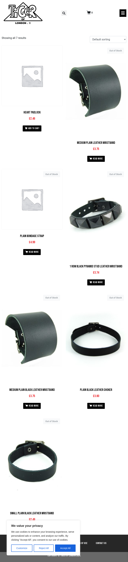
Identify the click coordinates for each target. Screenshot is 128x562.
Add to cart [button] (33, 128)
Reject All (44, 548)
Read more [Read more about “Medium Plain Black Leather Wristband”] (34, 405)
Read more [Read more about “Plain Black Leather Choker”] (98, 405)
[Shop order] (108, 39)
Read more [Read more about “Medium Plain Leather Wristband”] (98, 158)
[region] (43, 537)
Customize (21, 548)
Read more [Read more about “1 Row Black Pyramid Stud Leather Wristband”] (98, 282)
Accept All (65, 548)
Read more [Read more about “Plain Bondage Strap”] (34, 252)
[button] (64, 13)
